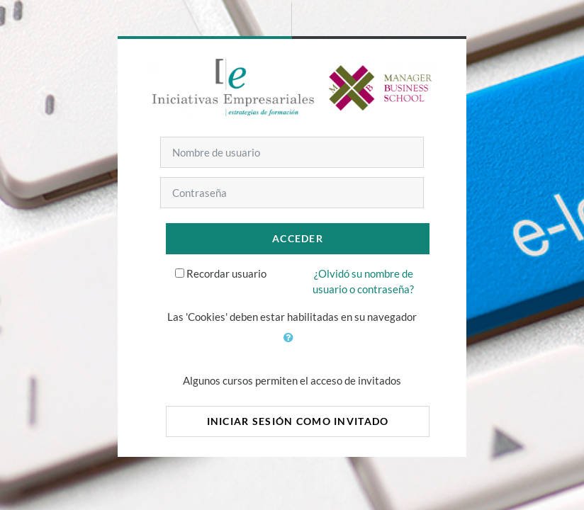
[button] (292, 345)
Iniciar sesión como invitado (298, 421)
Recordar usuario (226, 273)
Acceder (297, 238)
